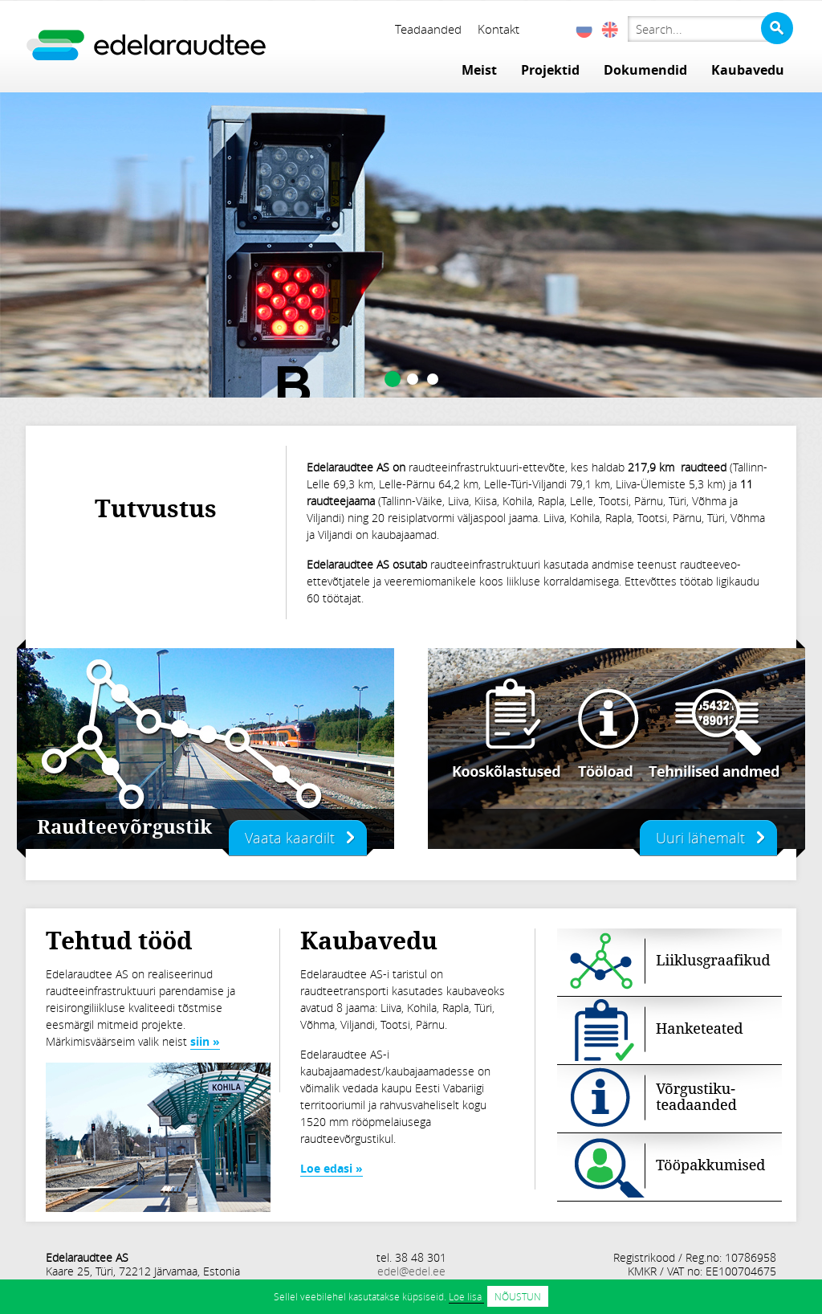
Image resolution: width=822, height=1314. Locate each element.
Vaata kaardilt (290, 837)
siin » (205, 1041)
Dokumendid (645, 70)
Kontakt (498, 29)
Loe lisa (466, 1296)
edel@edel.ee (411, 1271)
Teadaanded (428, 29)
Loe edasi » (331, 1168)
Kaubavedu (747, 70)
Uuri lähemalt (700, 837)
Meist (479, 70)
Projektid (550, 70)
